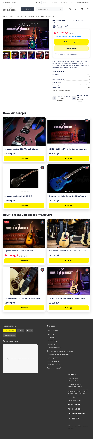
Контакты (54, 2)
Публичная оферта (54, 347)
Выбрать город (9, 2)
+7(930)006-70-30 (73, 381)
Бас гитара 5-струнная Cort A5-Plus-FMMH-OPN (67, 298)
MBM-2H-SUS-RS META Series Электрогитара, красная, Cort (69, 149)
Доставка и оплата (67, 2)
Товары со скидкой (54, 368)
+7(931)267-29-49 (73, 378)
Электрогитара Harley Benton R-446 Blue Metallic (67, 196)
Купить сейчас (71, 48)
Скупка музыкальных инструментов (60, 351)
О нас (38, 2)
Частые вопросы (53, 331)
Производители (53, 358)
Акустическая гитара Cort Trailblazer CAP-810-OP (23, 298)
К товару (24, 158)
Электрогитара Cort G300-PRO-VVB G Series (21, 149)
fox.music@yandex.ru (74, 397)
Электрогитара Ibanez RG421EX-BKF (18, 196)
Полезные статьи (53, 364)
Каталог (27, 9)
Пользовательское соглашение (58, 354)
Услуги (45, 2)
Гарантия (50, 337)
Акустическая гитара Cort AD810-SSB (18, 251)
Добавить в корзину (71, 42)
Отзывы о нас (52, 344)
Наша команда (52, 341)
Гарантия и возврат (83, 2)
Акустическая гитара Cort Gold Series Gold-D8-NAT (68, 251)
